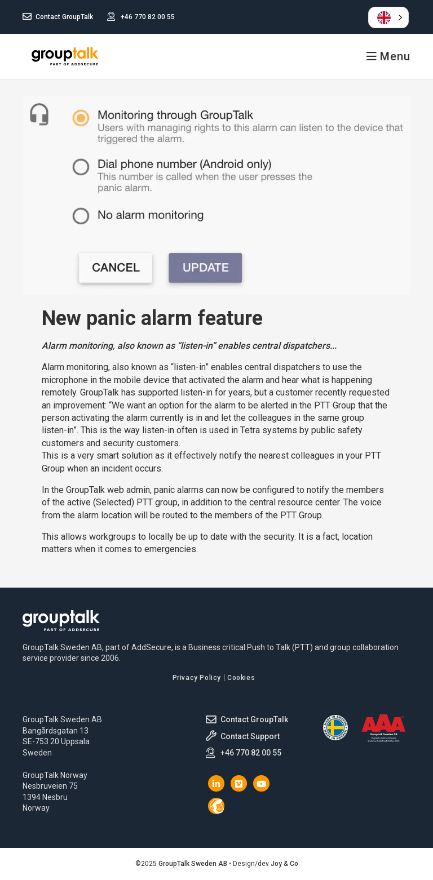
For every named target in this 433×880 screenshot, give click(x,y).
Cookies (241, 677)
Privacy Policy (197, 677)
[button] (388, 17)
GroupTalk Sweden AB (65, 56)
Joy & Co (284, 864)
